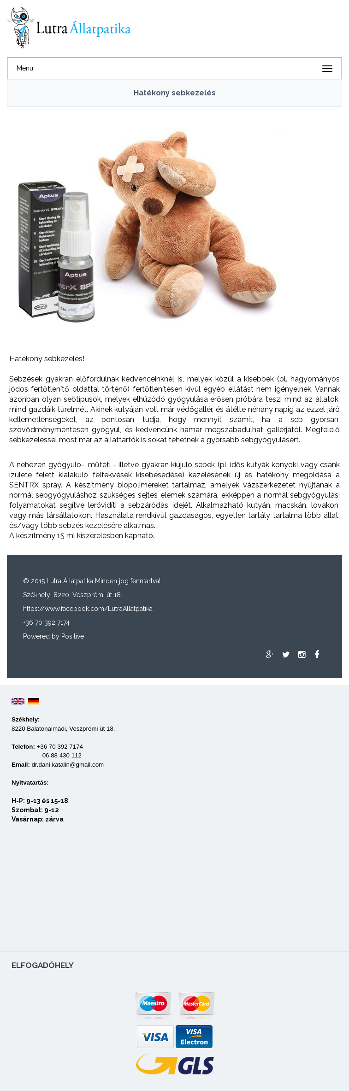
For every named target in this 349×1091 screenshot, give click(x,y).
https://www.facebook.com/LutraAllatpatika (88, 608)
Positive (72, 636)
